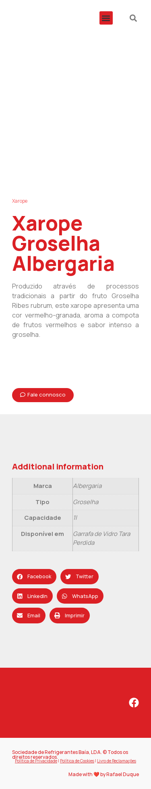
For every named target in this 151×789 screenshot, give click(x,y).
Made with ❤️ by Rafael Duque (103, 774)
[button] (106, 18)
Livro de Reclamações (116, 761)
